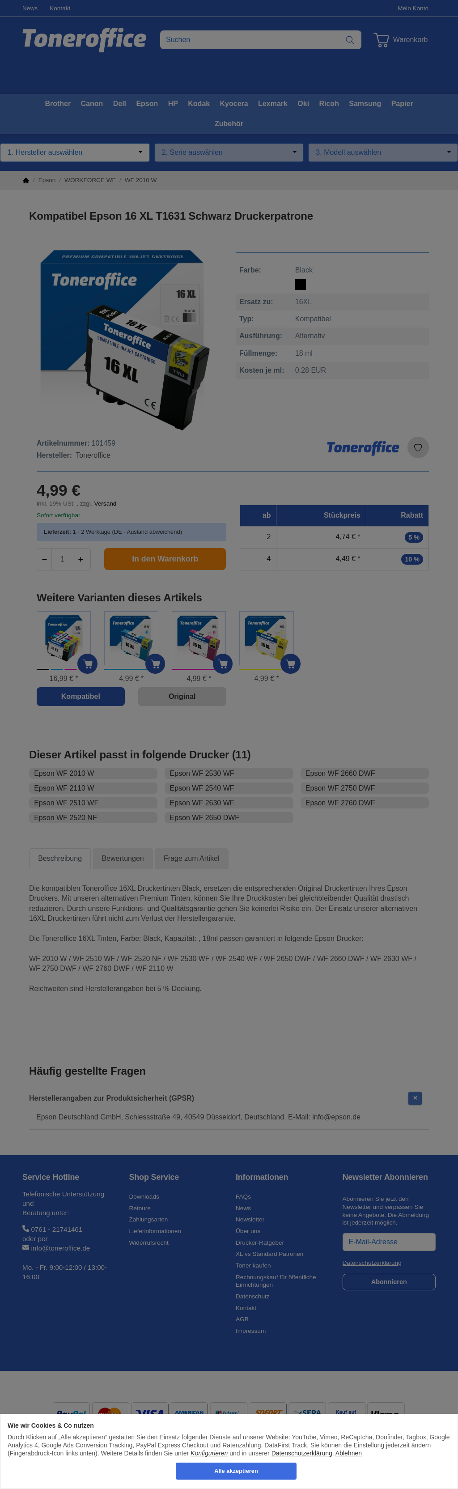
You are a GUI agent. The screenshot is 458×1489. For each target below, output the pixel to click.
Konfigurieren (209, 1453)
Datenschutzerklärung (301, 1453)
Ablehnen (348, 1453)
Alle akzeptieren (236, 1471)
